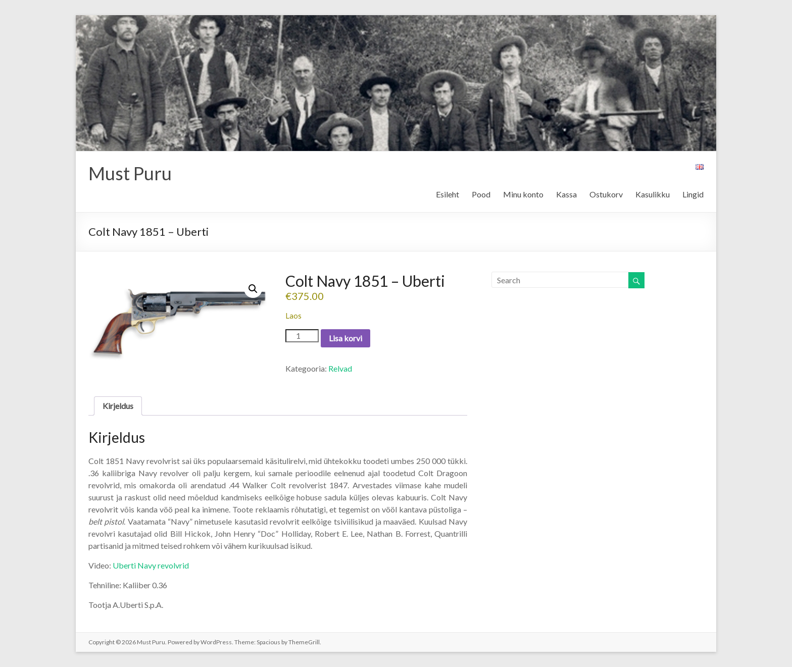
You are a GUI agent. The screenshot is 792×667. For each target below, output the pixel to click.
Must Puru (130, 173)
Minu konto (523, 194)
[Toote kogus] (302, 335)
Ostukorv (606, 194)
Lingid (693, 194)
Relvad (340, 368)
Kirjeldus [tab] (118, 406)
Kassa (566, 194)
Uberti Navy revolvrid (151, 565)
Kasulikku (652, 194)
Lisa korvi (345, 338)
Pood (481, 194)
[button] (253, 289)
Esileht (447, 194)
